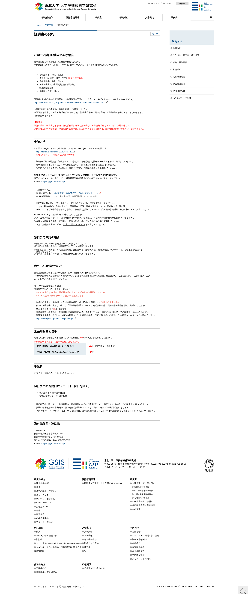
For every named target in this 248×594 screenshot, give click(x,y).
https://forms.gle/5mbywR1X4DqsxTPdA (54, 152)
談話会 (39, 539)
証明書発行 (41, 568)
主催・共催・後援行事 (46, 535)
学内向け (175, 17)
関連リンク (80, 586)
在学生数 (88, 535)
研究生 (87, 547)
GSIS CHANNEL (44, 503)
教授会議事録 (42, 518)
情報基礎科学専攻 (141, 487)
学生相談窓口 (179, 84)
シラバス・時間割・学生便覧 (186, 55)
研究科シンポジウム (45, 499)
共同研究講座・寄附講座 (143, 505)
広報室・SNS (42, 506)
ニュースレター (43, 495)
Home (38, 25)
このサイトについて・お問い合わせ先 (123, 467)
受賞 (38, 531)
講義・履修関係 (180, 62)
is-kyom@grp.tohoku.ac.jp (53, 181)
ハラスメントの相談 (182, 98)
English (182, 3)
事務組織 (40, 514)
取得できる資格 (91, 543)
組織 (38, 510)
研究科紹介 (47, 17)
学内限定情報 (179, 91)
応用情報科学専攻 (141, 498)
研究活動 (124, 17)
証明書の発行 (63, 25)
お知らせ (177, 48)
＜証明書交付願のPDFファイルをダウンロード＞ (76, 193)
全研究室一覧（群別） (142, 501)
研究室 (98, 17)
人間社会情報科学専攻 (143, 494)
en (156, 34)
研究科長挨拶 (42, 483)
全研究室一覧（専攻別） (143, 483)
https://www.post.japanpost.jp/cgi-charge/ (54, 318)
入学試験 (88, 531)
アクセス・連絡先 (44, 522)
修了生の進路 (90, 539)
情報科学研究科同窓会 (46, 572)
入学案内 (149, 17)
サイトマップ (155, 3)
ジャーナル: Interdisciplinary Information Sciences (59, 543)
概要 (38, 487)
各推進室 (136, 509)
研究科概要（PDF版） (46, 491)
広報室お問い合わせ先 (94, 568)
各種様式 (177, 69)
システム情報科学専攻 (143, 491)
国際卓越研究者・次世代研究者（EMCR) (103, 483)
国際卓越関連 (72, 17)
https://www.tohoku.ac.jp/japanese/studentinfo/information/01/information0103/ (69, 102)
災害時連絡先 (179, 76)
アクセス (169, 3)
